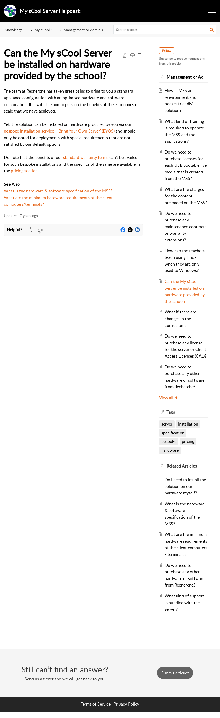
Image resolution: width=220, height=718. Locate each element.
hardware (170, 450)
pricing (188, 441)
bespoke (169, 441)
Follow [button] (166, 50)
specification (173, 433)
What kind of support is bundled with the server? (184, 609)
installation (188, 424)
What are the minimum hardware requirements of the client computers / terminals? (186, 548)
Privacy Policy (126, 711)
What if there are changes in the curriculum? (180, 318)
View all (168, 397)
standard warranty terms (85, 157)
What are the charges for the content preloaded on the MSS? (186, 195)
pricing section (24, 170)
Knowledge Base (18, 29)
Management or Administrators (89, 29)
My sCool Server (48, 29)
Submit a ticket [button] (175, 679)
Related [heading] (182, 466)
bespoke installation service (29, 131)
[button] (212, 29)
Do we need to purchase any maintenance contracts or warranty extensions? (185, 227)
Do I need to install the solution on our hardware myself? (185, 486)
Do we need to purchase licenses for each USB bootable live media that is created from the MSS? (186, 165)
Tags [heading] (171, 412)
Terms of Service (96, 711)
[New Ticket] (175, 679)
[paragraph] (73, 148)
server (167, 424)
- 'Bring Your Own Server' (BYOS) (84, 131)
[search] (164, 29)
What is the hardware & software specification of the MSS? (58, 191)
